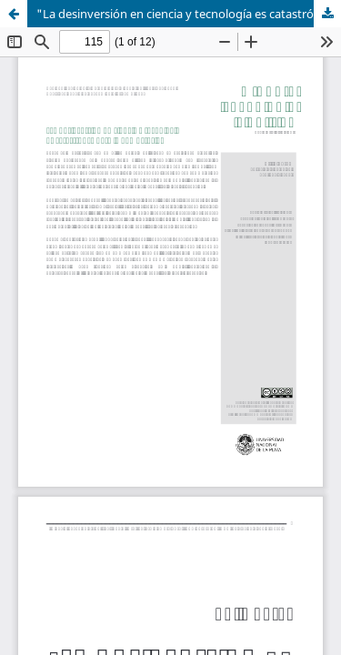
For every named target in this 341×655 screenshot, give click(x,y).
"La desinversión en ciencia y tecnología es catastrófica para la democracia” (188, 13)
